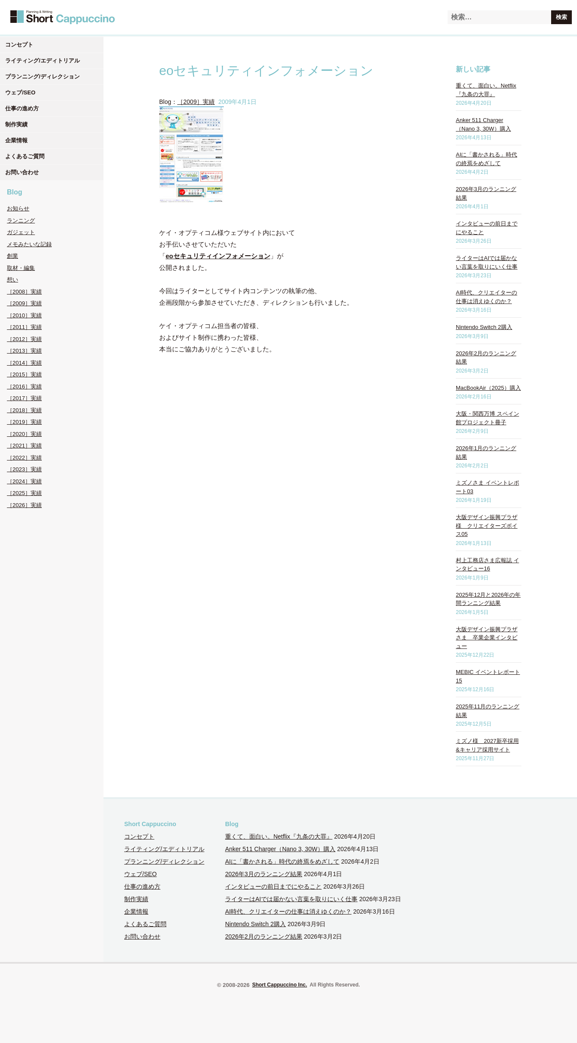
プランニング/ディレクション (42, 76)
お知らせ (18, 208)
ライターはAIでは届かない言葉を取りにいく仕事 (291, 899)
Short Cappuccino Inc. (279, 985)
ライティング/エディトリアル (42, 60)
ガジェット (21, 232)
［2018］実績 (24, 410)
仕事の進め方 (22, 108)
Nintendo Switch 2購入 (484, 327)
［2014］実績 (24, 363)
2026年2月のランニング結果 (263, 936)
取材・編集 (21, 268)
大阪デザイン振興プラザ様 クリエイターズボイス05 (486, 525)
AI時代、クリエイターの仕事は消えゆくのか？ (288, 911)
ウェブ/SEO (20, 92)
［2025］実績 (24, 493)
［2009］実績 (24, 303)
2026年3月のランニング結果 (263, 874)
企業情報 (16, 140)
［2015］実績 (24, 374)
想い (12, 279)
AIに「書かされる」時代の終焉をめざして (282, 861)
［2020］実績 (24, 434)
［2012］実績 (24, 339)
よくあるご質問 (24, 156)
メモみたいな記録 (29, 244)
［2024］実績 (24, 481)
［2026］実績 (24, 505)
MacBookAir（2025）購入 (488, 388)
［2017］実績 (24, 398)
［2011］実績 (24, 327)
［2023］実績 (24, 469)
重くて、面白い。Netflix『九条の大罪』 (278, 836)
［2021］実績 (24, 445)
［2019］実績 (24, 422)
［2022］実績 (24, 457)
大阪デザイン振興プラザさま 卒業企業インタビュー (486, 637)
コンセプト (19, 44)
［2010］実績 (24, 315)
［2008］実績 (24, 291)
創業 (12, 256)
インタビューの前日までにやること (273, 886)
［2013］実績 (24, 351)
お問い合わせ (22, 172)
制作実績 (16, 124)
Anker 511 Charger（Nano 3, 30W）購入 (280, 849)
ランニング (21, 220)
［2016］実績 (24, 386)
